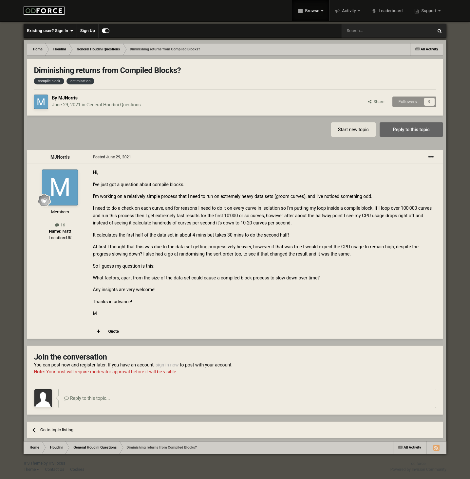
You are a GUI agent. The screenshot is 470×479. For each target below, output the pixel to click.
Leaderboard (390, 10)
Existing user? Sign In (50, 31)
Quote (113, 331)
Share (376, 101)
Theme (31, 469)
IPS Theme (33, 463)
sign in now (167, 364)
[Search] (372, 31)
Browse (312, 10)
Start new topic (353, 129)
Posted (112, 157)
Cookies (77, 469)
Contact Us (54, 469)
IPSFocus (56, 463)
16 (60, 224)
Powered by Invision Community (418, 469)
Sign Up (87, 30)
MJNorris (68, 97)
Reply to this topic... (87, 398)
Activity (349, 10)
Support (428, 10)
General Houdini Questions (113, 104)
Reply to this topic (411, 129)
